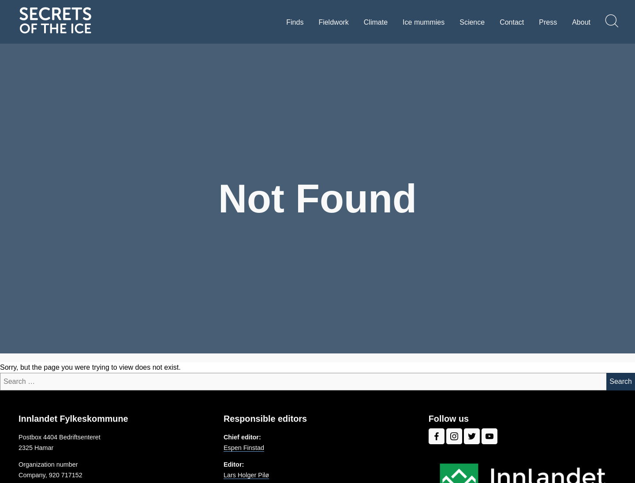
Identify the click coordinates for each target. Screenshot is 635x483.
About (581, 22)
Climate (376, 22)
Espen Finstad (244, 447)
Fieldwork (333, 22)
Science (472, 22)
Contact (512, 22)
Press (548, 22)
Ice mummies (423, 22)
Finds (294, 22)
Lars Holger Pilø (246, 475)
